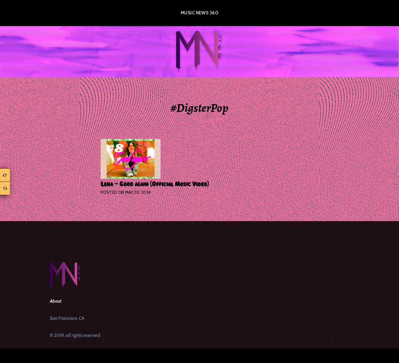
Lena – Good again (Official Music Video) (155, 184)
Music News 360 (199, 13)
